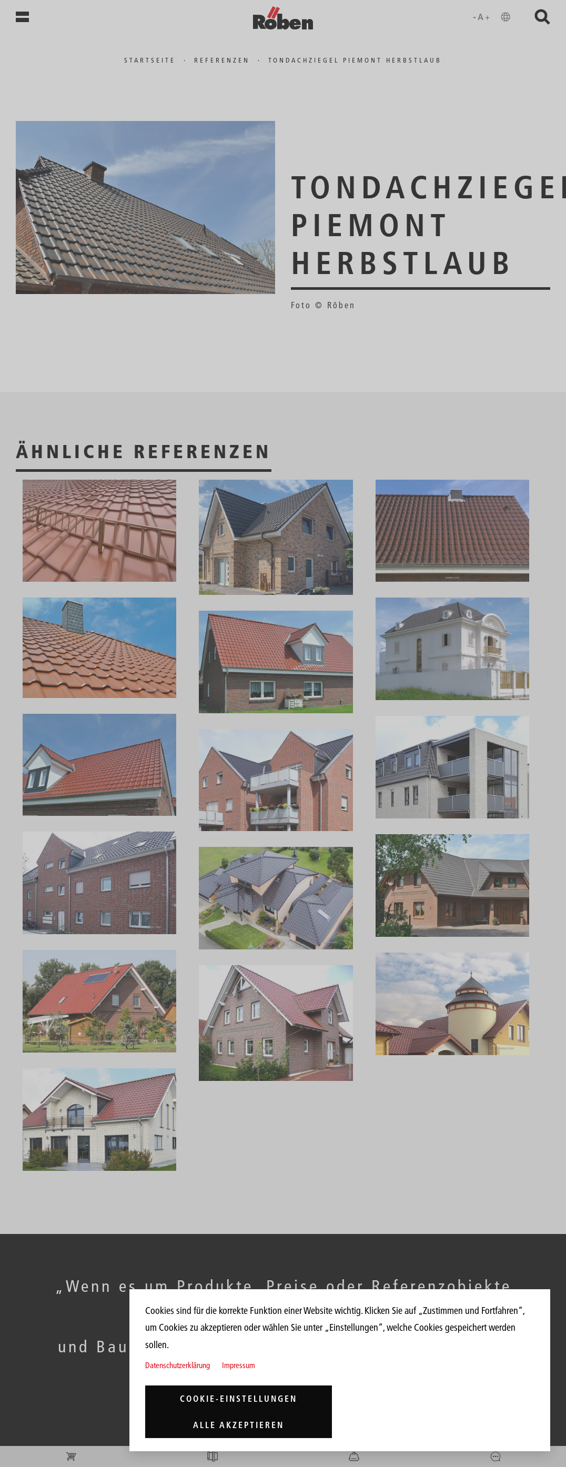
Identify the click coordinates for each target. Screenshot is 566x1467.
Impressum (238, 1365)
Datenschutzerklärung (177, 1365)
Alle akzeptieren (238, 1425)
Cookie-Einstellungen (238, 1398)
